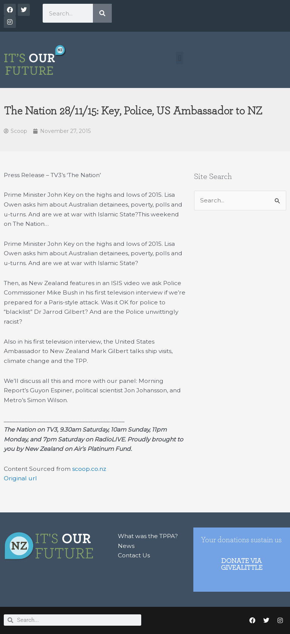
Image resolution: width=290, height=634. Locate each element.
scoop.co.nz (89, 468)
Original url (20, 478)
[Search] (102, 13)
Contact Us (134, 555)
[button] (179, 58)
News (126, 545)
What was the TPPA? (148, 536)
